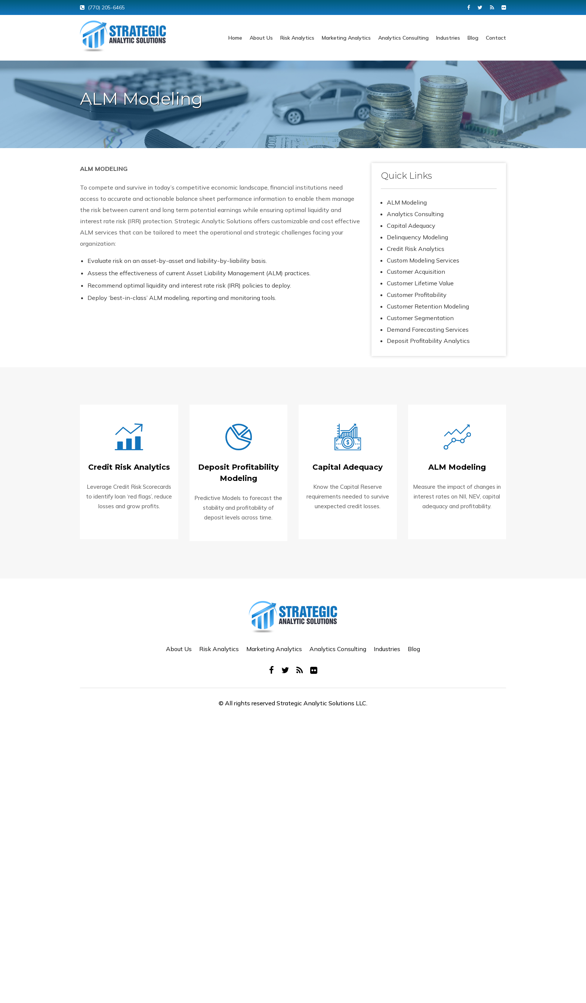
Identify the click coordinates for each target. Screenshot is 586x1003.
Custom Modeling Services (423, 260)
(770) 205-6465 (106, 7)
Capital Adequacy (411, 225)
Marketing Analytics (346, 37)
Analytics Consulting (403, 37)
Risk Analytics (297, 37)
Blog (473, 37)
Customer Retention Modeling (428, 306)
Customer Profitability (417, 294)
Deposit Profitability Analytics (428, 340)
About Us (261, 37)
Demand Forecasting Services (428, 329)
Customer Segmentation (420, 318)
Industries (448, 37)
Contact (496, 37)
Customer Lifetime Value (420, 283)
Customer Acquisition (416, 271)
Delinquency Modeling (417, 237)
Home (235, 37)
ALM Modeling (407, 202)
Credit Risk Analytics (415, 248)
